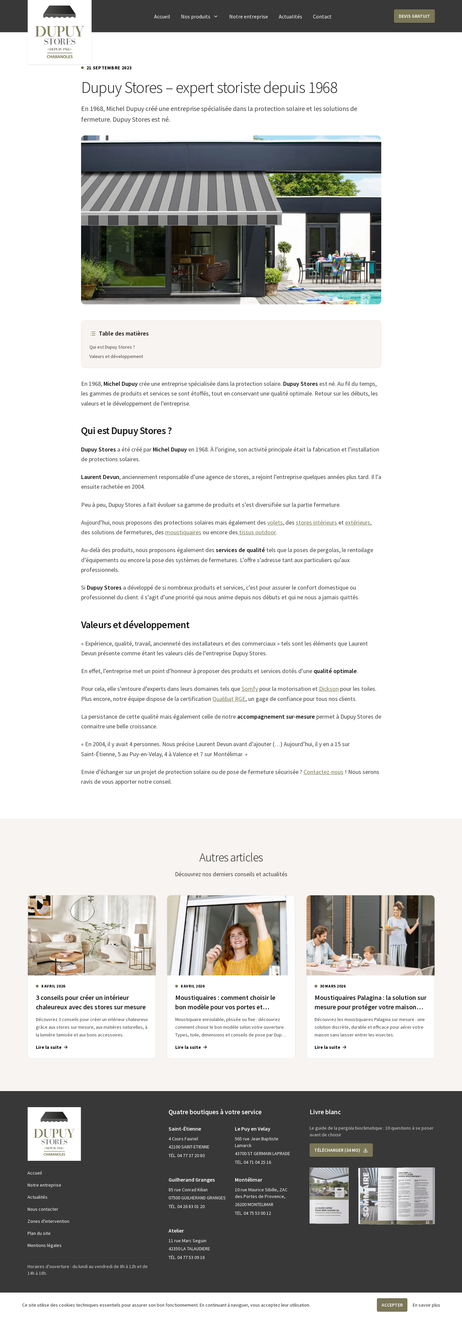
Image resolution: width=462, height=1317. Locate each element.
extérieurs (357, 522)
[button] (414, 16)
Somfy (250, 689)
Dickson (329, 689)
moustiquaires (183, 532)
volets (275, 522)
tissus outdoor (257, 532)
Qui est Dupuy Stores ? (112, 347)
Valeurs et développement (116, 356)
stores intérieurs (316, 522)
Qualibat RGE (229, 699)
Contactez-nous (323, 772)
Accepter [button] (392, 1305)
